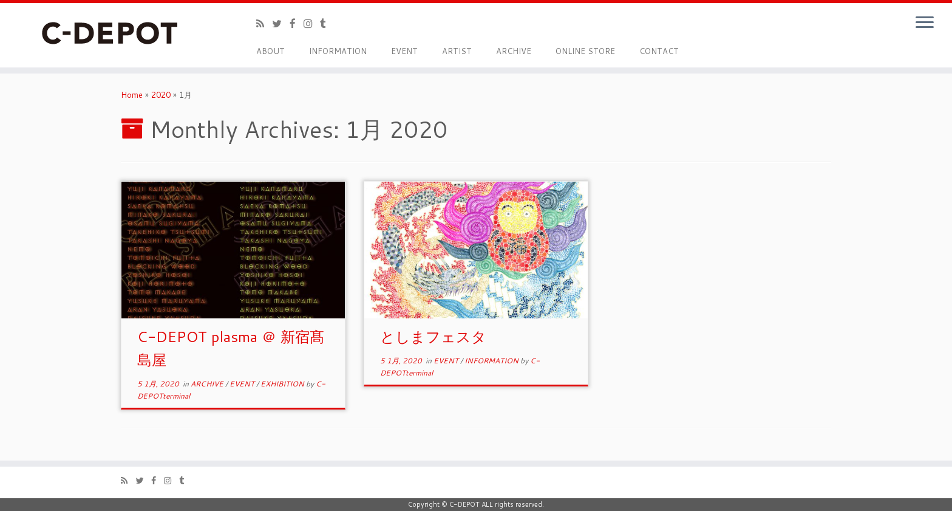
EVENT (404, 51)
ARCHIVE (513, 51)
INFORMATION (338, 51)
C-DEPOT (464, 504)
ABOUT (270, 51)
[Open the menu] (925, 23)
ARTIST (457, 51)
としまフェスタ (433, 336)
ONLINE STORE (585, 51)
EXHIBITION (283, 384)
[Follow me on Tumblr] (327, 23)
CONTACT (659, 51)
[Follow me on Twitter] (281, 23)
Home (132, 94)
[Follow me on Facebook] (297, 23)
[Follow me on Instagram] (312, 23)
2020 (161, 94)
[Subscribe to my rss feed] (264, 23)
